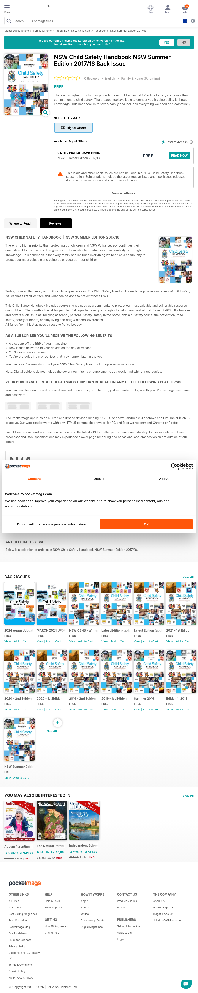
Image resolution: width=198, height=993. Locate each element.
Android (85, 907)
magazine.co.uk (163, 914)
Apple (84, 901)
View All (188, 577)
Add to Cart (21, 641)
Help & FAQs (52, 901)
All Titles (14, 901)
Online (85, 914)
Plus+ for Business (20, 939)
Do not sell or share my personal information (51, 524)
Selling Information (128, 926)
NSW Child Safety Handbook (88, 30)
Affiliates (122, 907)
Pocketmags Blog (19, 927)
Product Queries (127, 901)
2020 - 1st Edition (49, 698)
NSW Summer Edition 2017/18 (128, 30)
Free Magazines (18, 920)
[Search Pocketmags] (9, 21)
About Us (159, 901)
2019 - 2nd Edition (82, 698)
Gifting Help (52, 932)
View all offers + (124, 193)
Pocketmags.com (163, 907)
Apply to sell (124, 932)
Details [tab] (99, 479)
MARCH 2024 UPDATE (51, 630)
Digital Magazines (92, 927)
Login (120, 939)
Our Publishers (18, 933)
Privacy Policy (17, 946)
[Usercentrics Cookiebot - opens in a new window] (174, 466)
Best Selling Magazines (23, 914)
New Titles (15, 907)
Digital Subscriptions (17, 30)
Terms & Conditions (21, 964)
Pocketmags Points (92, 920)
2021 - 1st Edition (178, 630)
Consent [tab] (34, 479)
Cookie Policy (17, 971)
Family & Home (42, 30)
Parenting (61, 30)
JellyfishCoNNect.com (167, 920)
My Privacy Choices (21, 977)
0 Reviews (91, 78)
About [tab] (164, 479)
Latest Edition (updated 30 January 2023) (115, 630)
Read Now (179, 155)
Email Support (53, 907)
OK (146, 524)
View (7, 641)
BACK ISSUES (17, 577)
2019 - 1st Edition (114, 698)
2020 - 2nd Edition (18, 698)
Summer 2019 (144, 698)
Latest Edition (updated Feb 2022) (148, 630)
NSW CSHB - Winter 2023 (83, 630)
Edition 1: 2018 (176, 698)
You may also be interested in (37, 795)
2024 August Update (18, 630)
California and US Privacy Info (24, 955)
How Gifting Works (56, 926)
